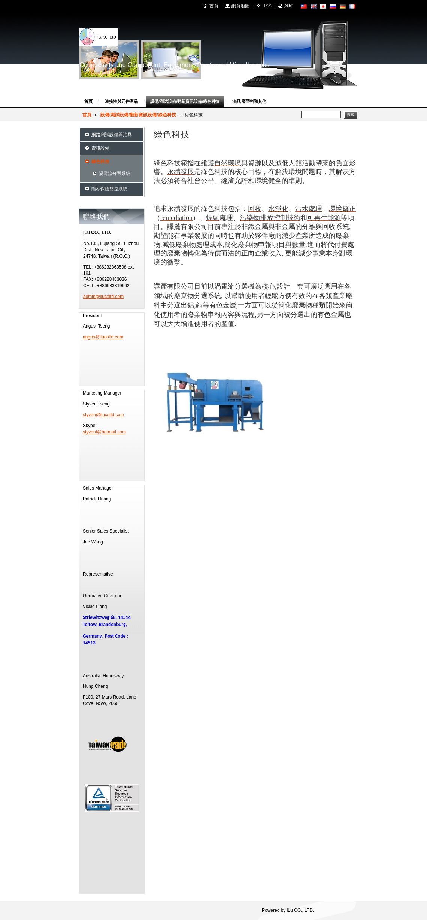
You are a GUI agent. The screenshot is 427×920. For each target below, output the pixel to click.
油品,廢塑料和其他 (249, 101)
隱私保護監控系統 (109, 188)
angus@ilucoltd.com (103, 337)
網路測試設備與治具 (111, 134)
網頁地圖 (240, 6)
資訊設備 (100, 148)
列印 (288, 6)
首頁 (88, 101)
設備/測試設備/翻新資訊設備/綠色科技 (185, 101)
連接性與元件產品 (121, 101)
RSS (267, 6)
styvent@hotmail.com (104, 432)
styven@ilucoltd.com (103, 414)
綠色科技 (100, 161)
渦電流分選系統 (114, 173)
